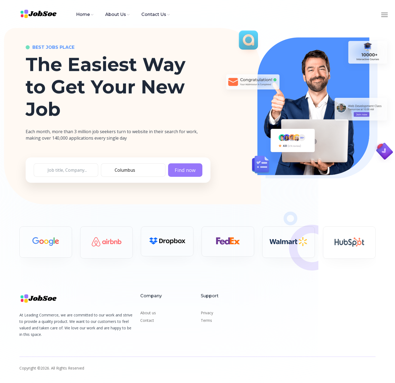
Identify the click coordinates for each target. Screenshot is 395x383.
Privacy (207, 312)
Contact (147, 320)
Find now (185, 170)
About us (148, 312)
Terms (206, 320)
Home (83, 14)
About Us (115, 14)
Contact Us (153, 14)
